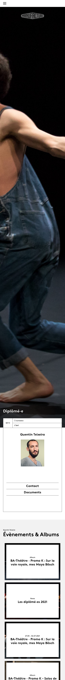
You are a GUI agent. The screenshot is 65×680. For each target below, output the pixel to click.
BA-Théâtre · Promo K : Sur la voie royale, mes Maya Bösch (32, 562)
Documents (32, 492)
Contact (32, 486)
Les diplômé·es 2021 (32, 602)
